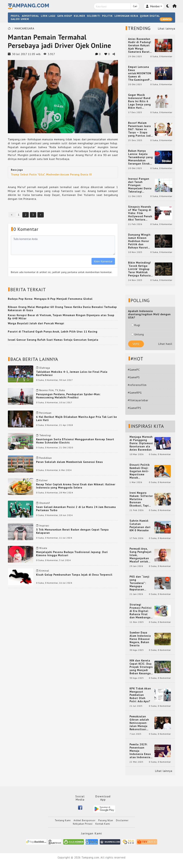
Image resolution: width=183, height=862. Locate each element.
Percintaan (45, 412)
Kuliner (43, 480)
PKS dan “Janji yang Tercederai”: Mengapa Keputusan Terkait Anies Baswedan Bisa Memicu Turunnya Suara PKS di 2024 (141, 583)
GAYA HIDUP (64, 15)
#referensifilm (137, 385)
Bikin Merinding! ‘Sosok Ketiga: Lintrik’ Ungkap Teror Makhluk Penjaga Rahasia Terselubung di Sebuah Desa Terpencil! (139, 269)
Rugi (135, 325)
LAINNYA (166, 19)
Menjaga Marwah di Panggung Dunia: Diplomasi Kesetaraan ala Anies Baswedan (141, 443)
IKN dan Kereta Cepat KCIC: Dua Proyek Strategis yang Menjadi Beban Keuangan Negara (141, 667)
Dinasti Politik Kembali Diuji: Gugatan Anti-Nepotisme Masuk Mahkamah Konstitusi (140, 471)
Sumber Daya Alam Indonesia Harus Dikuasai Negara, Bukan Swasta (140, 639)
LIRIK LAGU (48, 15)
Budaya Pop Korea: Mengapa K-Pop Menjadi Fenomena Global (50, 298)
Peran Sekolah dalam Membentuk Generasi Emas (69, 462)
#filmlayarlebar (138, 400)
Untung (137, 334)
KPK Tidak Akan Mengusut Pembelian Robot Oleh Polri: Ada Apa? (140, 695)
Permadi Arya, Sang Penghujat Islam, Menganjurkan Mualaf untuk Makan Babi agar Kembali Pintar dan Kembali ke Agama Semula (141, 555)
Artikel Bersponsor (84, 820)
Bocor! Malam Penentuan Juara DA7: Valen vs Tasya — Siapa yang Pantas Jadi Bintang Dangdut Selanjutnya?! (140, 129)
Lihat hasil (165, 344)
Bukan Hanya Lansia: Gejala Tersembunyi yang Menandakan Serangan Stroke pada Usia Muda (140, 157)
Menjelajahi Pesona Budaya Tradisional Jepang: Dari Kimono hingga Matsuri (72, 553)
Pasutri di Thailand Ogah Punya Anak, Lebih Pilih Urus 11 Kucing (52, 331)
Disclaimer (122, 820)
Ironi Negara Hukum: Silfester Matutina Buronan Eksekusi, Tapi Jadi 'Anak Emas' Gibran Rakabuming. (141, 499)
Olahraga (44, 367)
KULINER (79, 15)
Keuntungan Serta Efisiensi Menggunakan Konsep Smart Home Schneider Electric (75, 441)
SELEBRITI (93, 15)
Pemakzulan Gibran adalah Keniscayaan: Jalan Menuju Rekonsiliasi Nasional (139, 723)
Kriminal (44, 570)
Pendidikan (45, 457)
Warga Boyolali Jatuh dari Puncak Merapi (36, 323)
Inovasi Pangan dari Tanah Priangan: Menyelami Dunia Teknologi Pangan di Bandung (140, 185)
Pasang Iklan (105, 820)
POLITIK (107, 15)
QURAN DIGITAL (150, 15)
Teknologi (45, 435)
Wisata (43, 548)
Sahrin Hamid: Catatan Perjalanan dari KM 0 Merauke (140, 525)
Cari (135, 6)
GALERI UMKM (20, 19)
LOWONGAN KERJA (126, 15)
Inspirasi (44, 525)
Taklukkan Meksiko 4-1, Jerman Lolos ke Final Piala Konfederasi (71, 373)
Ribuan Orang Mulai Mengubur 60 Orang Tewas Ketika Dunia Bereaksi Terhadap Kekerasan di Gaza (62, 308)
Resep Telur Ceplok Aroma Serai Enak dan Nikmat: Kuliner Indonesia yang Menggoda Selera (75, 486)
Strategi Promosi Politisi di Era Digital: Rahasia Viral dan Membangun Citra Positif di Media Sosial (141, 611)
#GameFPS (134, 408)
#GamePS (134, 377)
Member (153, 6)
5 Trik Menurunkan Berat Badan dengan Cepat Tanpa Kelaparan (72, 531)
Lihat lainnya (166, 28)
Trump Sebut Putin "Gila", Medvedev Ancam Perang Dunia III (51, 174)
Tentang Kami (63, 820)
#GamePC (134, 369)
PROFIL (15, 15)
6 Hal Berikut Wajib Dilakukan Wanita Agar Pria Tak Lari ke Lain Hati (76, 418)
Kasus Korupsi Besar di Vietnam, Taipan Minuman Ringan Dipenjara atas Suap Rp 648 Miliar (61, 316)
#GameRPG (135, 392)
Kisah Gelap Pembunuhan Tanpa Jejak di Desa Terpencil (74, 574)
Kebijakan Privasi (83, 823)
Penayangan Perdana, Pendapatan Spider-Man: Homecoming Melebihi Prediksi (68, 396)
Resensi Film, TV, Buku (52, 390)
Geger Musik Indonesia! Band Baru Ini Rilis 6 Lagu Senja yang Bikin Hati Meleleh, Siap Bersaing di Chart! (140, 101)
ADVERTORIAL (30, 15)
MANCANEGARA (24, 28)
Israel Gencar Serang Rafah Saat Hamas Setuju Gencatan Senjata (53, 339)
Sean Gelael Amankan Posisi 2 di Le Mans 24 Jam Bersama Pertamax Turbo (76, 508)
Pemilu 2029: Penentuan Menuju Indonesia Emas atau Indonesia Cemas (140, 751)
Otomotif (44, 503)
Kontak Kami (102, 823)
